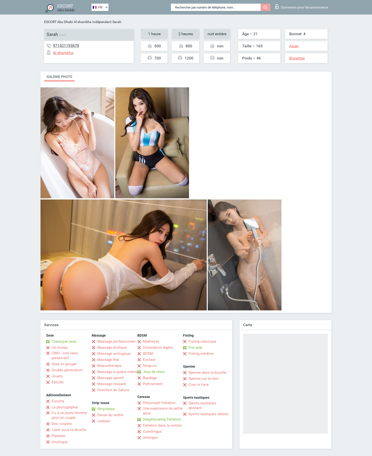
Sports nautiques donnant (202, 405)
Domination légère (158, 347)
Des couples (62, 424)
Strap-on (150, 366)
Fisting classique (202, 341)
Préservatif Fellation (159, 403)
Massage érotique (112, 347)
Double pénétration (67, 370)
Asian (293, 46)
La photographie (65, 407)
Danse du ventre (110, 415)
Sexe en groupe (64, 364)
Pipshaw (58, 436)
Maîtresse (151, 341)
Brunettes (297, 58)
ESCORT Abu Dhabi (58, 22)
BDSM (148, 353)
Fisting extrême (201, 353)
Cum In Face (199, 384)
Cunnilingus (152, 431)
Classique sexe (64, 341)
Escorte (58, 401)
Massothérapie (109, 366)
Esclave (149, 359)
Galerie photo (59, 77)
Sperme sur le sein (204, 378)
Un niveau (59, 347)
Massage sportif (110, 378)
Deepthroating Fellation (162, 419)
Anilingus (150, 437)
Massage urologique (114, 353)
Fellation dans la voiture (162, 425)
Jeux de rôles (154, 372)
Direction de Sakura (113, 390)
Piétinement (152, 384)
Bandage (150, 378)
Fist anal (195, 347)
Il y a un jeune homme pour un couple (69, 415)
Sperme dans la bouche (207, 372)
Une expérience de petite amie (163, 410)
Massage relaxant (111, 384)
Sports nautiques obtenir (209, 414)
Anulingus (60, 442)
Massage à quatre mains (117, 372)
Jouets (57, 376)
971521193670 (66, 45)
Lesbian (103, 421)
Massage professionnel (116, 341)
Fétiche (58, 382)
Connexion (301, 6)
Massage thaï (108, 359)
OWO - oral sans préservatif (65, 355)
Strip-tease (106, 409)
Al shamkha (82, 22)
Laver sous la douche (69, 430)
